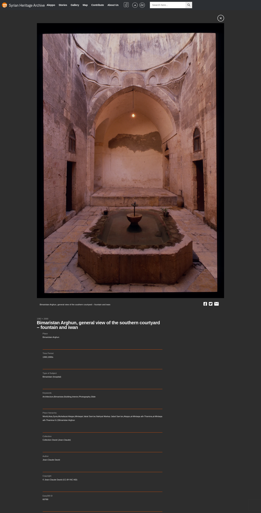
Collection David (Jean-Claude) (57, 440)
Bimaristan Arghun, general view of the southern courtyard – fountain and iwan (98, 325)
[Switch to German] (142, 5)
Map (85, 5)
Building (67, 397)
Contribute (97, 5)
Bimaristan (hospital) (52, 377)
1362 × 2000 (42, 319)
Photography (84, 397)
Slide (93, 397)
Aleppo (51, 5)
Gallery (75, 5)
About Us (112, 5)
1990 (45, 357)
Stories (63, 5)
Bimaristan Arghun (51, 337)
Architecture (48, 397)
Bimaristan (59, 397)
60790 (45, 499)
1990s (50, 357)
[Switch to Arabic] (135, 5)
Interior (75, 397)
